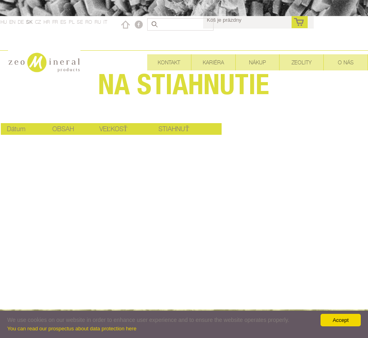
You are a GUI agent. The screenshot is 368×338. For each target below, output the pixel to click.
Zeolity (302, 62)
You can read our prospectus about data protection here (71, 329)
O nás (346, 62)
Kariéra (213, 62)
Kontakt (169, 62)
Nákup (257, 62)
